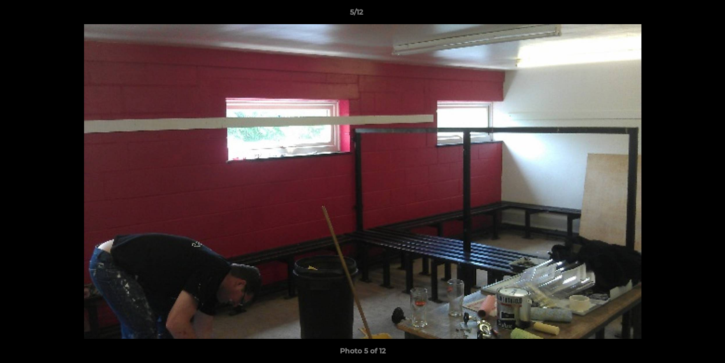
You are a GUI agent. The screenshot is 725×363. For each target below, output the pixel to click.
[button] (683, 14)
